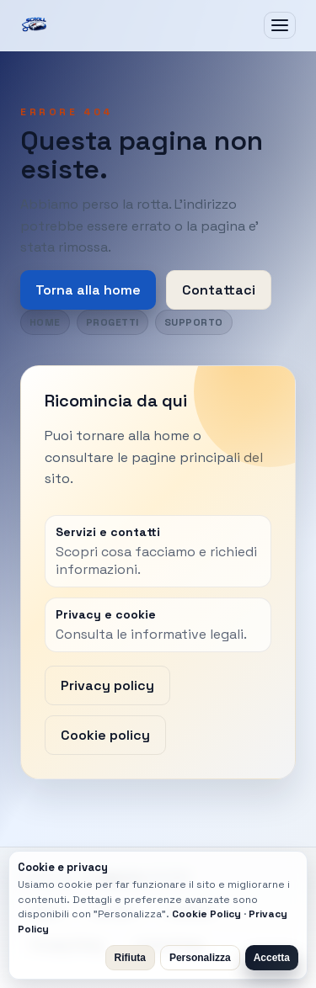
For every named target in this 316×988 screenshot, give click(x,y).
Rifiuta (130, 958)
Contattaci (218, 290)
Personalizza (200, 958)
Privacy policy (107, 685)
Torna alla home (88, 290)
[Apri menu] (280, 25)
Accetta (272, 958)
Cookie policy (105, 735)
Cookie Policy (206, 914)
